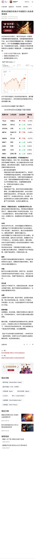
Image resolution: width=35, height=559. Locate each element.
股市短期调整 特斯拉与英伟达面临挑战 (13, 353)
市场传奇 (18, 7)
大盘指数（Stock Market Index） (12, 400)
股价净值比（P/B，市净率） (11, 387)
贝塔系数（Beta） (8, 391)
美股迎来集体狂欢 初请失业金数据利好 (9, 416)
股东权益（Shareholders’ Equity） (13, 382)
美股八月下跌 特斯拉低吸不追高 (13, 439)
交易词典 (4, 7)
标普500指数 (8, 53)
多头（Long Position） (18, 396)
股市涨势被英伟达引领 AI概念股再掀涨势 (9, 426)
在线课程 (25, 7)
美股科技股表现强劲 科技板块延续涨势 (13, 358)
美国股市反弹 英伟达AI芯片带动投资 (14, 445)
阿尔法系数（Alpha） (23, 391)
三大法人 (5, 396)
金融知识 (11, 7)
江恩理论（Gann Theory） (10, 405)
